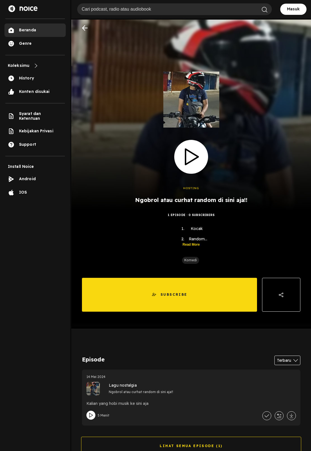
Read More (191, 244)
